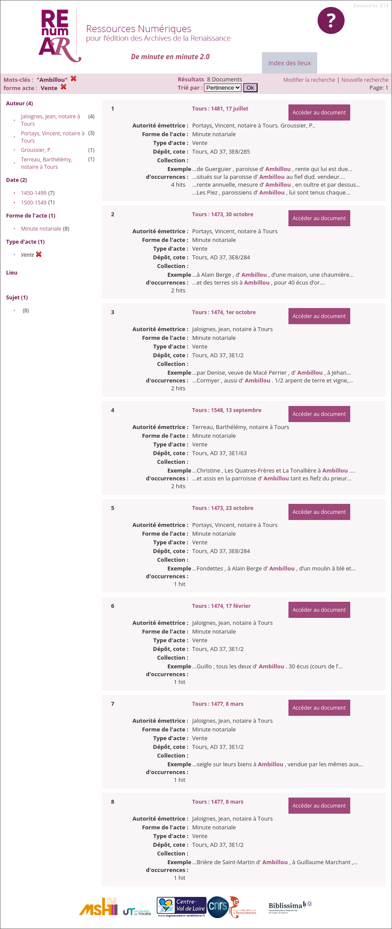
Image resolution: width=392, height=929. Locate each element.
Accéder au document (319, 112)
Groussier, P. (36, 150)
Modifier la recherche (309, 80)
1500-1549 (34, 202)
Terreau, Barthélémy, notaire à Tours (46, 163)
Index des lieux (289, 63)
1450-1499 (34, 193)
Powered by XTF (371, 6)
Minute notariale (41, 228)
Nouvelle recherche (365, 80)
